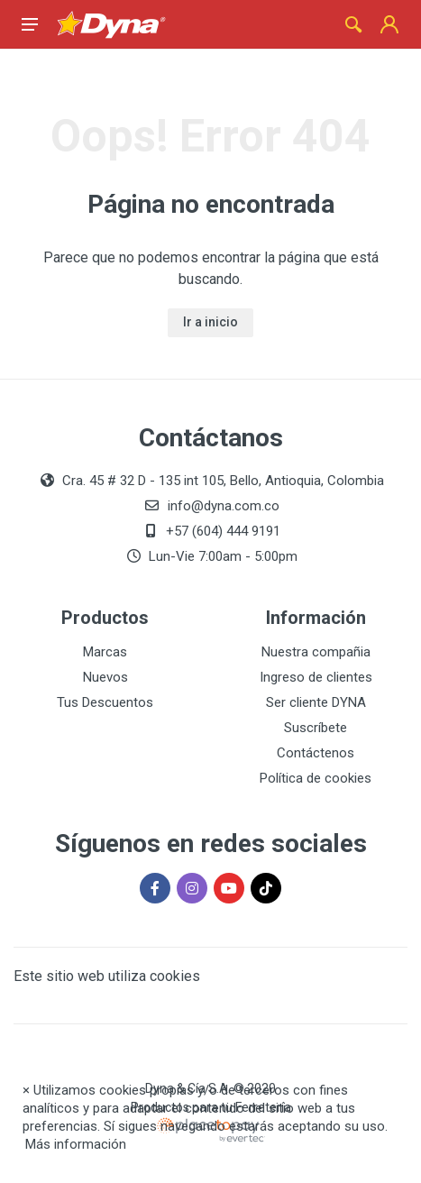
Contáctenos (315, 753)
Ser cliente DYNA (316, 702)
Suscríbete (315, 728)
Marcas (105, 652)
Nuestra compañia (316, 652)
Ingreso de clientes (316, 677)
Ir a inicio (210, 322)
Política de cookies (315, 778)
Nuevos (105, 677)
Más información (75, 1144)
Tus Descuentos (105, 702)
